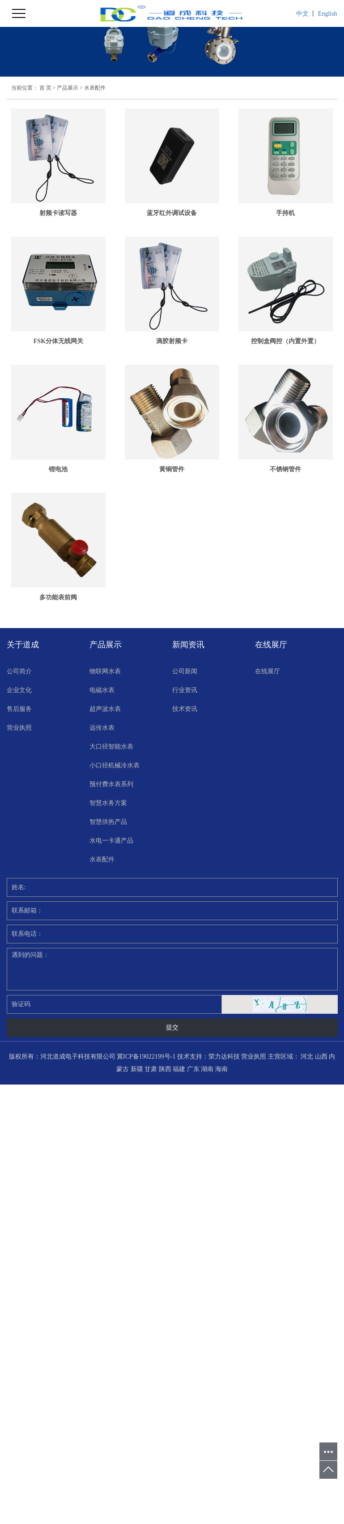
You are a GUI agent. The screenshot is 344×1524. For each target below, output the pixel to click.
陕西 (165, 1214)
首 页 (45, 88)
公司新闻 (184, 816)
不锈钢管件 (60, 742)
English (327, 13)
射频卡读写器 (60, 216)
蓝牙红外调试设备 (177, 216)
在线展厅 (267, 816)
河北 (307, 1201)
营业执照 (19, 873)
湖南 (207, 1214)
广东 (193, 1214)
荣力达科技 (224, 1201)
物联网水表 (105, 816)
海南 (221, 1214)
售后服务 (19, 854)
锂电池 (60, 610)
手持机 (60, 347)
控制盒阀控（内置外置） (177, 479)
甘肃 (150, 1214)
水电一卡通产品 (111, 985)
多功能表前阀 (177, 742)
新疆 (137, 1214)
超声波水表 (105, 854)
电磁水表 (102, 835)
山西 (321, 1201)
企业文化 (19, 835)
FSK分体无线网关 (177, 347)
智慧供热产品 (108, 967)
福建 (179, 1214)
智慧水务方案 (108, 948)
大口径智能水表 (111, 891)
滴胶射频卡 (60, 479)
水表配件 (95, 88)
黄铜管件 (177, 610)
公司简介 (19, 816)
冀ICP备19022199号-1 (146, 1201)
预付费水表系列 (111, 929)
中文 (302, 13)
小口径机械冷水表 (114, 910)
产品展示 (67, 88)
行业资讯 (184, 835)
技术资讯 (184, 854)
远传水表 (102, 873)
